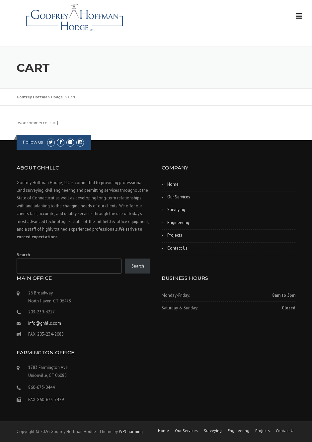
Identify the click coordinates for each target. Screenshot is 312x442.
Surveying (176, 209)
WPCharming (131, 431)
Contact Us (177, 248)
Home (173, 184)
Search (23, 255)
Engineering (178, 222)
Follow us (33, 142)
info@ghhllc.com (44, 323)
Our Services (178, 197)
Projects (174, 235)
